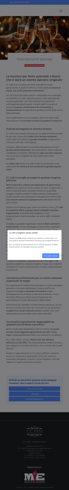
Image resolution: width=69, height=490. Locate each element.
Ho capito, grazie (51, 256)
